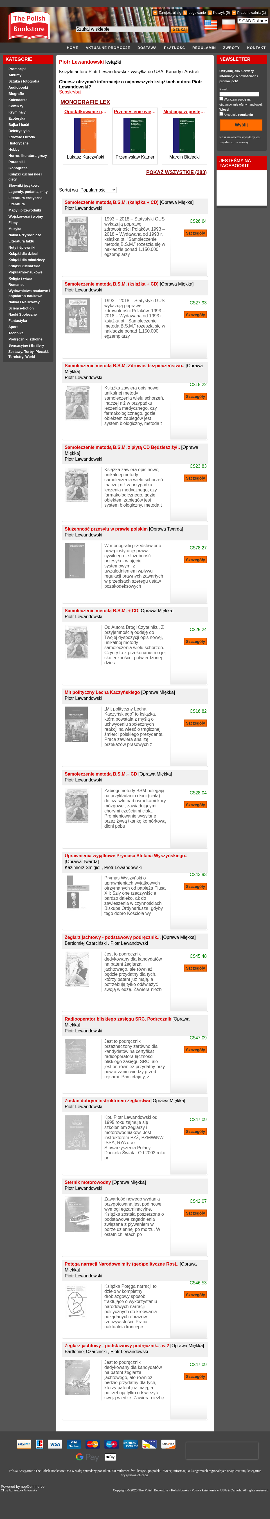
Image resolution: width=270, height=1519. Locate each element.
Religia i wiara (20, 278)
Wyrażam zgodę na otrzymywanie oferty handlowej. (240, 104)
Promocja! (17, 69)
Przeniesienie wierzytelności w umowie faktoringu (135, 111)
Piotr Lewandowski (81, 62)
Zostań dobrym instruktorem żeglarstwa (125, 1100)
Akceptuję (238, 114)
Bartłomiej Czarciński (86, 943)
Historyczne (18, 143)
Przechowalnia (249, 12)
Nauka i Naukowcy (24, 302)
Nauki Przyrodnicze (24, 235)
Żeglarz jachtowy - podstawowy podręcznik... (130, 937)
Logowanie (197, 12)
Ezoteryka (16, 119)
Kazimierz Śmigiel (82, 867)
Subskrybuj (70, 92)
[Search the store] (122, 29)
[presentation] (222, 1450)
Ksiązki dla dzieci (23, 254)
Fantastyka (17, 321)
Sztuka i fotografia (23, 81)
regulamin (245, 114)
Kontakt (256, 48)
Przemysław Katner (135, 157)
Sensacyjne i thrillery (26, 346)
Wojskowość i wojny (25, 217)
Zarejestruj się (170, 12)
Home (72, 48)
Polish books (180, 1490)
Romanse (16, 285)
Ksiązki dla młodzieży (26, 260)
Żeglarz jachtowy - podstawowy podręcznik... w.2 (134, 1345)
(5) (228, 12)
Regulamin (204, 48)
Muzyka (14, 229)
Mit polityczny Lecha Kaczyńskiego (120, 692)
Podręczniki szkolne (25, 339)
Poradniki (16, 162)
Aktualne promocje (108, 48)
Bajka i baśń (18, 125)
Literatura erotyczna (25, 198)
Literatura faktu (21, 241)
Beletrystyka (19, 131)
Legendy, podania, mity (28, 192)
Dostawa (147, 48)
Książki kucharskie (24, 266)
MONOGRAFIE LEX (85, 102)
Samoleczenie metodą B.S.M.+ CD (118, 774)
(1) (264, 12)
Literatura (16, 204)
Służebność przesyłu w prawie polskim (124, 529)
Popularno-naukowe (25, 272)
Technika (16, 333)
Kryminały (17, 112)
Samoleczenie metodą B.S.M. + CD (119, 610)
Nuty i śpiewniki (21, 248)
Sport (13, 327)
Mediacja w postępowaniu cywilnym (184, 111)
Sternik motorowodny (105, 1182)
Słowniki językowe (23, 186)
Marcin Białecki (184, 157)
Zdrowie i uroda (21, 137)
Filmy (13, 223)
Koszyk (219, 12)
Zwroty (231, 48)
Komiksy (15, 106)
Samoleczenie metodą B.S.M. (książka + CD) (129, 202)
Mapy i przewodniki (24, 210)
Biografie (16, 94)
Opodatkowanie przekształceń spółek (85, 111)
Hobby (13, 150)
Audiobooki (18, 88)
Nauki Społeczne (22, 315)
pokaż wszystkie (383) (176, 172)
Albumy (14, 75)
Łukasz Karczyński (85, 157)
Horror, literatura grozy (27, 156)
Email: (223, 89)
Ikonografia (18, 168)
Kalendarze (17, 100)
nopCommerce (32, 1486)
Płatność (174, 48)
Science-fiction (21, 308)
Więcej (224, 109)
